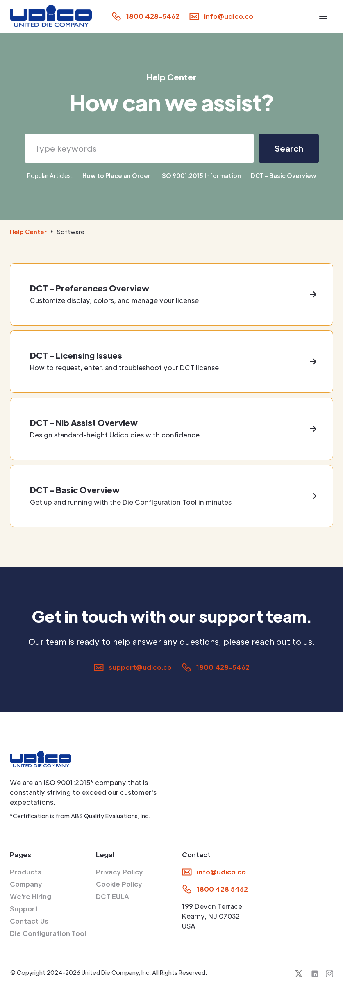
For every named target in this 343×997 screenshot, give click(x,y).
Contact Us (29, 921)
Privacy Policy (119, 871)
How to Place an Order (116, 175)
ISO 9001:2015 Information (200, 175)
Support (24, 908)
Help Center (28, 231)
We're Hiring (30, 896)
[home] (51, 16)
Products (25, 871)
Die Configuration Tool (48, 933)
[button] (323, 16)
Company (26, 884)
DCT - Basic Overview (283, 175)
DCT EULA (112, 896)
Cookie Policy (119, 884)
